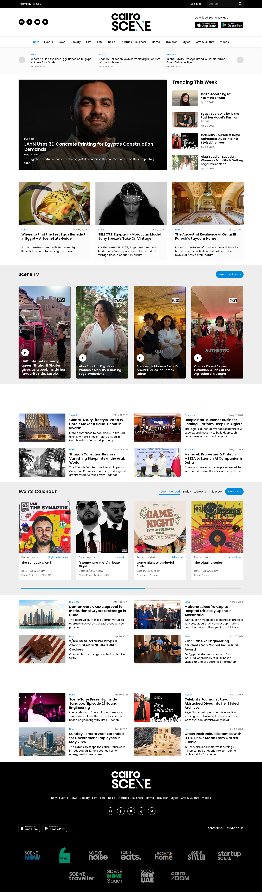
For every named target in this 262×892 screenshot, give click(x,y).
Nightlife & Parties (58, 557)
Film (89, 42)
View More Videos (229, 274)
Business (29, 138)
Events (48, 42)
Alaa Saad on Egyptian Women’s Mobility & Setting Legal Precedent (102, 365)
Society (76, 42)
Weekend (200, 491)
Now (36, 42)
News (62, 42)
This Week (215, 491)
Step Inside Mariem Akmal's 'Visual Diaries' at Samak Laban (160, 365)
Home (156, 42)
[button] (240, 60)
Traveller (171, 42)
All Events (233, 491)
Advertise (215, 828)
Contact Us (234, 828)
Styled (186, 42)
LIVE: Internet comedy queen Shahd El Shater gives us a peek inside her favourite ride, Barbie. (44, 362)
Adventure (177, 557)
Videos (224, 42)
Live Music (119, 557)
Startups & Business (133, 42)
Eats (100, 42)
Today (187, 491)
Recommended (169, 491)
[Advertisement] (131, 398)
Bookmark (196, 3)
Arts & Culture (205, 42)
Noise (111, 42)
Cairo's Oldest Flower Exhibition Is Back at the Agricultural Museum (217, 365)
